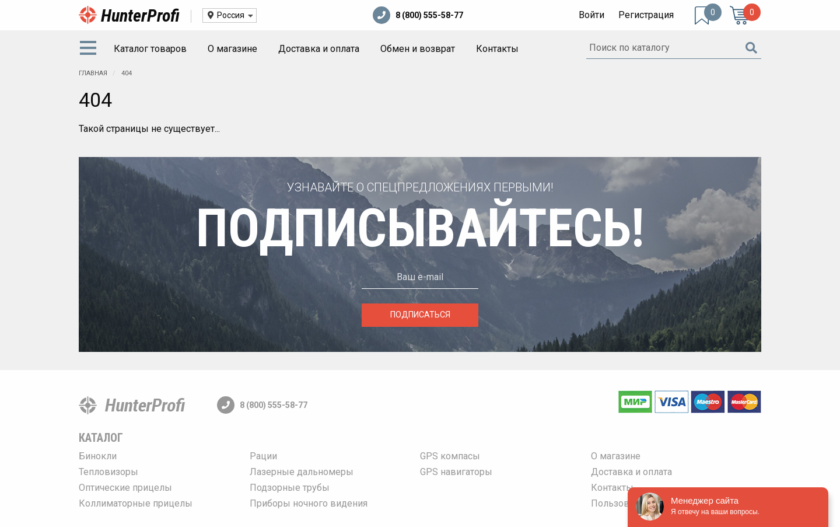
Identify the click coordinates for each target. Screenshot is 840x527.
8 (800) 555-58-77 (418, 15)
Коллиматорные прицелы (135, 503)
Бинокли (98, 456)
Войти (591, 14)
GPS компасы (450, 456)
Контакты (497, 48)
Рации (263, 456)
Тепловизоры (108, 471)
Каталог (101, 438)
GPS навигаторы (456, 471)
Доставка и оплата (318, 48)
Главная (93, 73)
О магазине (232, 48)
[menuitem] (90, 49)
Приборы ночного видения (309, 503)
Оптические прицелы (125, 487)
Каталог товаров (150, 48)
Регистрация (646, 14)
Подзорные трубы (290, 487)
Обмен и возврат (417, 48)
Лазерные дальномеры (302, 471)
